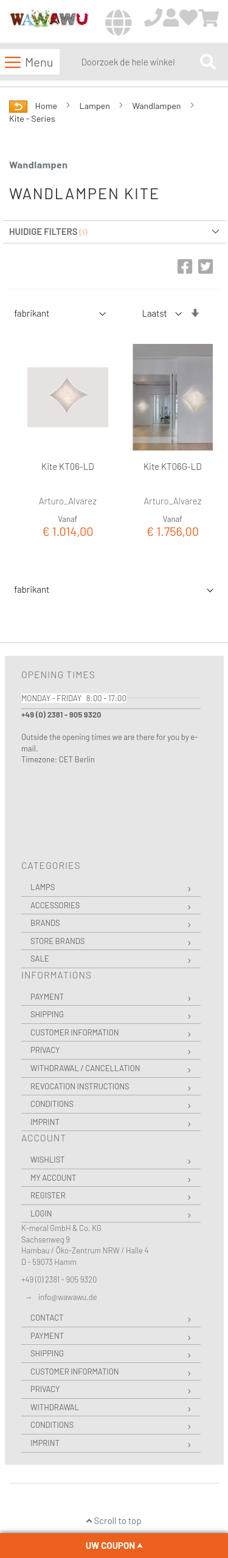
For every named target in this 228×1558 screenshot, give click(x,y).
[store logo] (49, 22)
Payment (47, 997)
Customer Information (74, 1032)
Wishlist (47, 1159)
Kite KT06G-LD (172, 466)
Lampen (96, 106)
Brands (45, 923)
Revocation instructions (80, 1086)
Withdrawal (54, 1407)
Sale (39, 958)
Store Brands (57, 941)
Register (48, 1195)
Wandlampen (157, 106)
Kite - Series (32, 118)
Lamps (42, 887)
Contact (46, 1317)
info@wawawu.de (67, 1297)
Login (41, 1213)
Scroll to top (113, 1520)
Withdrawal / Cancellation (85, 1068)
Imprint (45, 1122)
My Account (53, 1178)
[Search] (208, 61)
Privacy (45, 1050)
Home (47, 106)
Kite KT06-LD (67, 466)
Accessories (55, 905)
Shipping (47, 1014)
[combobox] (138, 61)
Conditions (52, 1104)
